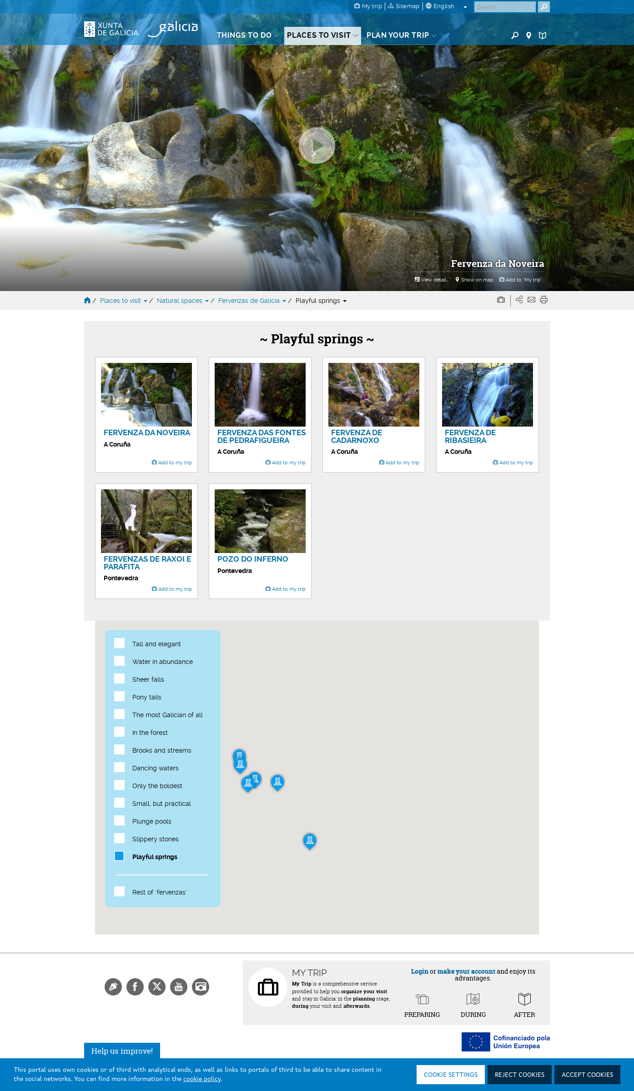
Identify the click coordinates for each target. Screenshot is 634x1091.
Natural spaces (184, 300)
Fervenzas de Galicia (253, 300)
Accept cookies (587, 1075)
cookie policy (202, 1079)
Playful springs (321, 300)
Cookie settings (451, 1075)
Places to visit (124, 300)
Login (419, 971)
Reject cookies (519, 1075)
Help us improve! (122, 1051)
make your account (466, 971)
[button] (240, 766)
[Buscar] (505, 6)
